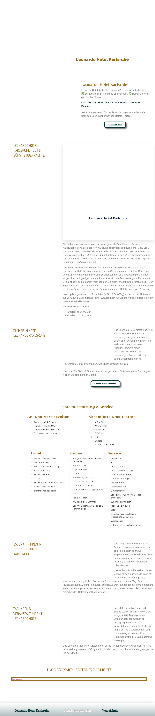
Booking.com (17, 710)
